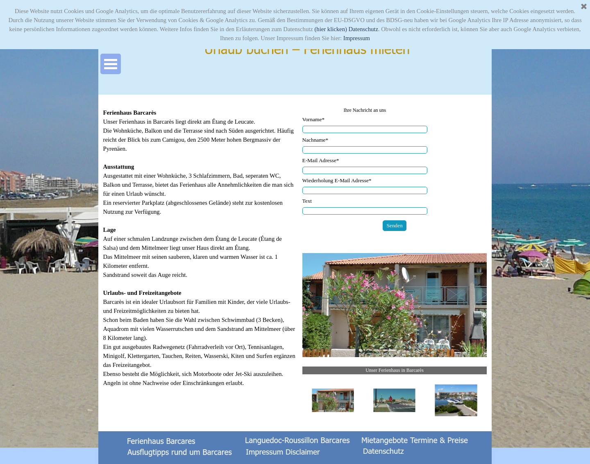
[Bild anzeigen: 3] (456, 400)
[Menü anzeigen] (110, 64)
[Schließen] (584, 7)
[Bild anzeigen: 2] (394, 400)
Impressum (356, 38)
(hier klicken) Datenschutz (346, 29)
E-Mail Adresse (320, 160)
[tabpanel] (200, 252)
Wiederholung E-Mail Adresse (337, 180)
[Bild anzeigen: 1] (333, 400)
